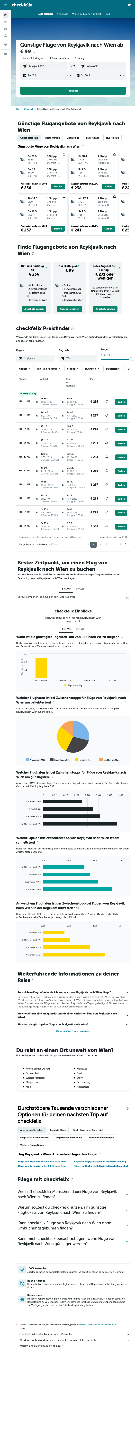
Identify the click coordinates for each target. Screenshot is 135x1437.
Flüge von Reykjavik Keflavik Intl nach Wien (42, 1161)
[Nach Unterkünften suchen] (5, 22)
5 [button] (120, 544)
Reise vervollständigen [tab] (101, 1137)
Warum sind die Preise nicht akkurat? (74, 1346)
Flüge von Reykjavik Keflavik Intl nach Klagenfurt (101, 1166)
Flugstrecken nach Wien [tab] (68, 1137)
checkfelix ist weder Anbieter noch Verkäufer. (74, 1334)
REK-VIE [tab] (66, 589)
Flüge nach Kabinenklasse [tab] (34, 1137)
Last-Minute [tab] (92, 138)
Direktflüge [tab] (73, 138)
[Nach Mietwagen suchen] (5, 28)
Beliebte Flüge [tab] (58, 1130)
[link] (34, 309)
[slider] (131, 359)
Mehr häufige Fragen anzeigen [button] (73, 1031)
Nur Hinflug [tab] (112, 138)
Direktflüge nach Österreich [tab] (88, 1130)
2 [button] (100, 544)
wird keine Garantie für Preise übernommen (96, 1325)
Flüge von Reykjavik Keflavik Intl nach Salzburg (100, 1161)
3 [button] (107, 544)
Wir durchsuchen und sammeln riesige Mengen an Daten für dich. (74, 1340)
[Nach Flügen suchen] (5, 15)
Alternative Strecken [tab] (31, 1130)
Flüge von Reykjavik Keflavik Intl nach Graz (42, 1166)
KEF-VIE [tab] (80, 589)
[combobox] (81, 58)
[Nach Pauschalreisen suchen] (5, 35)
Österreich (28, 109)
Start (18, 109)
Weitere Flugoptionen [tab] (32, 1145)
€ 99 (25, 52)
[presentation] (33, 51)
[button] (5, 5)
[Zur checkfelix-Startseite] (22, 5)
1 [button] (93, 544)
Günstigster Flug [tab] (29, 138)
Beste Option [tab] (52, 138)
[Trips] (5, 45)
